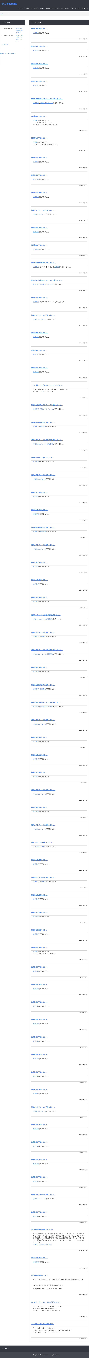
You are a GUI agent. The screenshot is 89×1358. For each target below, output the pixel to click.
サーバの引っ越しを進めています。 (42, 1324)
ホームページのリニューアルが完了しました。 (46, 1302)
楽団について (29, 8)
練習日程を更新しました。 (81, 8)
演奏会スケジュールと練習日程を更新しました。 (47, 440)
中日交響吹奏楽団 (8, 4)
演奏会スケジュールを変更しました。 (43, 825)
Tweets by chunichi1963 (7, 53)
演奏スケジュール (38, 619)
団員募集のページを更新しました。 (42, 457)
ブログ (72, 8)
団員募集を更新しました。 (39, 29)
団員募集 (36, 8)
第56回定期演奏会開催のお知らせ (19, 30)
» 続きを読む (5, 44)
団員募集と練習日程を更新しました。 (43, 262)
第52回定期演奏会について (40, 1275)
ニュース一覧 (36, 22)
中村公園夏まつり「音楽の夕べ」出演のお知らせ (47, 385)
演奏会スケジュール (51, 8)
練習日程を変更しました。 (39, 807)
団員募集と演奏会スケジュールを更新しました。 (47, 99)
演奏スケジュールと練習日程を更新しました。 (46, 615)
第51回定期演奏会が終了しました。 (42, 1229)
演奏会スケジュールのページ (42, 1244)
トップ (1, 13)
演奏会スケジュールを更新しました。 (43, 210)
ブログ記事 (6, 22)
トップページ (21, 8)
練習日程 (42, 8)
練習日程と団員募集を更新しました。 (43, 685)
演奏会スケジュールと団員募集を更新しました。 (47, 650)
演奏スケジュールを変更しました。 (42, 842)
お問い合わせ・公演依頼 (63, 8)
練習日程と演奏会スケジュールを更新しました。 (47, 280)
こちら (42, 391)
